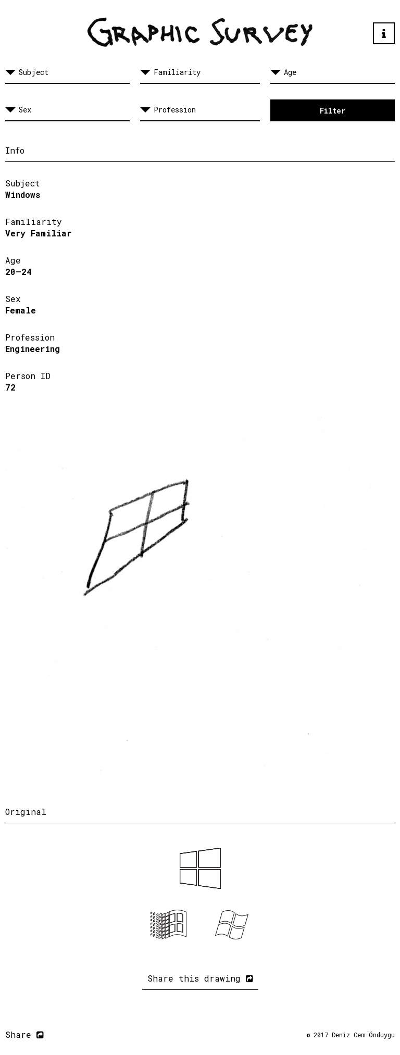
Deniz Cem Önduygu (363, 1035)
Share (24, 1034)
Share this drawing (200, 978)
